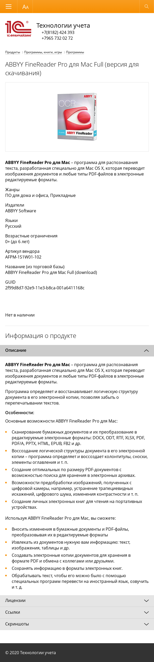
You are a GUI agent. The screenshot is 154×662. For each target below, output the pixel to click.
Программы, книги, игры (43, 52)
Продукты (12, 52)
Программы (75, 52)
